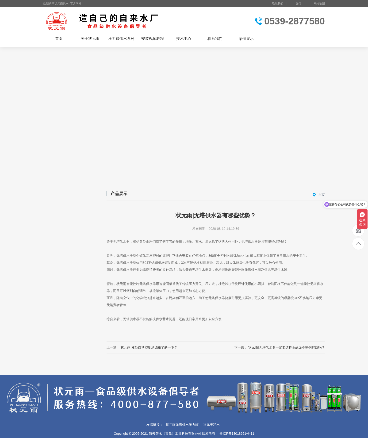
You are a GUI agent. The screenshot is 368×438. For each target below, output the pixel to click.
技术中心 (183, 39)
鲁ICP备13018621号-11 (236, 433)
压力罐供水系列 (121, 39)
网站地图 (319, 3)
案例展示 (246, 39)
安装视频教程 (152, 39)
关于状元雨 (90, 39)
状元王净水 (211, 424)
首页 (59, 39)
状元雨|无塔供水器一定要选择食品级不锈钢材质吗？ (286, 347)
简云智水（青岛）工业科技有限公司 (175, 433)
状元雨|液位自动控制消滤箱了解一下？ (149, 347)
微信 (295, 4)
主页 (321, 194)
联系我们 (277, 3)
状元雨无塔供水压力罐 (182, 424)
